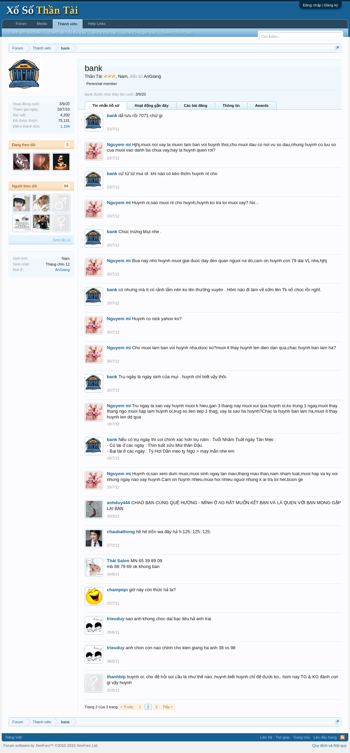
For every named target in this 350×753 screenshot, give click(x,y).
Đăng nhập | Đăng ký (320, 5)
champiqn (117, 589)
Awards (262, 105)
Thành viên (68, 24)
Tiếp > (168, 707)
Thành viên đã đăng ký (67, 32)
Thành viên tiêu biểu (25, 32)
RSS (342, 737)
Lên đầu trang (325, 737)
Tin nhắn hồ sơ (106, 105)
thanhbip (116, 676)
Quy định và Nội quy (329, 745)
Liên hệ (266, 737)
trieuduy (115, 618)
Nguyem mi (119, 144)
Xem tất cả (61, 240)
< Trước (127, 707)
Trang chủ (301, 737)
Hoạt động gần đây (151, 105)
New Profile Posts (177, 32)
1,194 (65, 126)
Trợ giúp (283, 737)
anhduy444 (118, 502)
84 (66, 186)
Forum (21, 24)
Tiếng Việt (13, 737)
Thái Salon (118, 560)
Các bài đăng (195, 105)
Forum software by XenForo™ (50, 745)
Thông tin (231, 105)
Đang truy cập (104, 32)
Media (42, 24)
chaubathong (121, 531)
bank (112, 115)
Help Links (97, 24)
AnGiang (62, 270)
